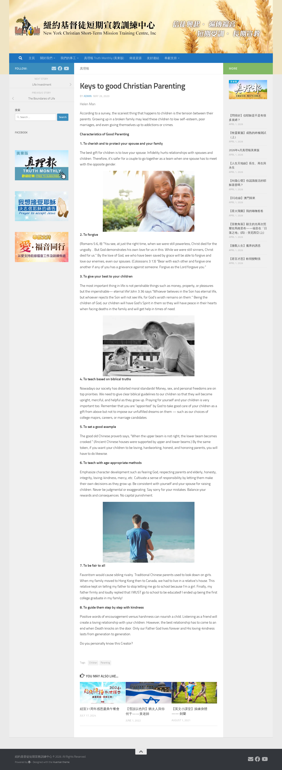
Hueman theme (61, 761)
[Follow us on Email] (54, 68)
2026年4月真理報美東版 (244, 150)
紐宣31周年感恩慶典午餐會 (99, 709)
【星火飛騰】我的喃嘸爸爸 (246, 211)
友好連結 (153, 58)
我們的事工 (68, 58)
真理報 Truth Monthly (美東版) (104, 58)
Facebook (21, 132)
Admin (88, 96)
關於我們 (46, 58)
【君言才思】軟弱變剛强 (244, 259)
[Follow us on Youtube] (66, 68)
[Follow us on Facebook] (60, 68)
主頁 (32, 58)
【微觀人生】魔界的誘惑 (244, 245)
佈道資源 (135, 58)
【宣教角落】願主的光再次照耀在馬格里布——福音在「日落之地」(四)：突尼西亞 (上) (248, 228)
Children (93, 662)
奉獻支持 (170, 58)
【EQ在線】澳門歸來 (242, 198)
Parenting (105, 662)
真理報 (84, 68)
